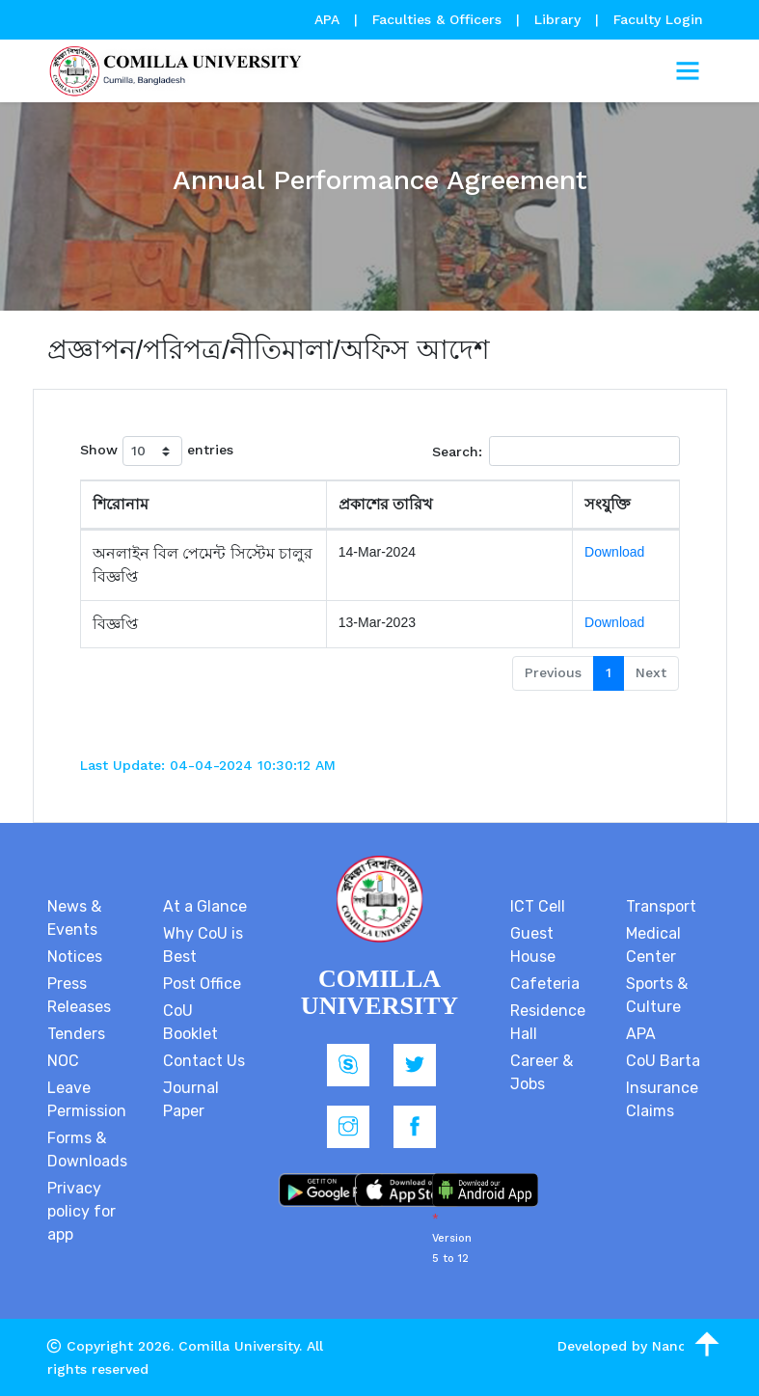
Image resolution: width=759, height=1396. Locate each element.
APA (329, 19)
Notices (74, 956)
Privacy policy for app (81, 1211)
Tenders (76, 1034)
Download (614, 552)
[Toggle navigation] (688, 71)
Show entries (156, 451)
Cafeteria (545, 983)
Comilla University (238, 1346)
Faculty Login (658, 19)
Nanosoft (682, 1346)
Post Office (202, 983)
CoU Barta (663, 1061)
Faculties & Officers (436, 19)
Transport (661, 906)
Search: (556, 451)
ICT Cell (537, 906)
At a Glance (205, 906)
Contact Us (204, 1061)
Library (559, 19)
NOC (63, 1061)
